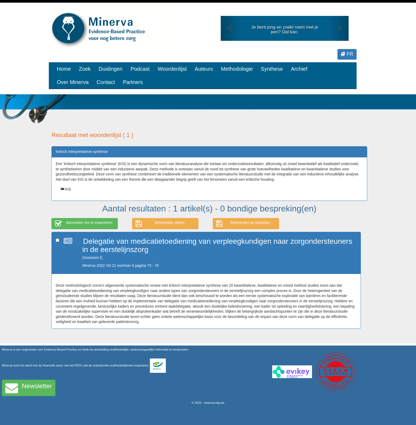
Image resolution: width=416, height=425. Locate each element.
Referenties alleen (160, 223)
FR (347, 54)
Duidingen (111, 69)
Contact (106, 82)
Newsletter (28, 388)
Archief (299, 69)
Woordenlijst (172, 69)
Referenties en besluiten (243, 223)
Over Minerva (73, 82)
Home (64, 69)
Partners (133, 82)
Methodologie (237, 69)
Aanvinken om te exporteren (83, 223)
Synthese (272, 69)
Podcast (140, 69)
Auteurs (204, 69)
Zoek (84, 69)
